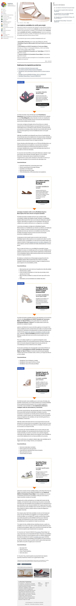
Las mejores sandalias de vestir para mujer (31, 25)
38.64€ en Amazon (42, 480)
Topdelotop (10, 3)
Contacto (40, 585)
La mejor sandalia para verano (41, 378)
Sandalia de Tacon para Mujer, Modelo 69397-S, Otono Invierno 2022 (64, 14)
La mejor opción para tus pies (42, 468)
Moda (19, 564)
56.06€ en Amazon (42, 390)
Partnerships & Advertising (34, 604)
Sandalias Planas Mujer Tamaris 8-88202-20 (63, 21)
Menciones (41, 604)
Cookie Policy (27, 604)
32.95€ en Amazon (43, 307)
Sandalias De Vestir (26, 564)
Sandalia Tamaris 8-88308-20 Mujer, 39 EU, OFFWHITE (64, 18)
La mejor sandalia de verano (42, 187)
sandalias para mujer (39, 537)
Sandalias (38, 532)
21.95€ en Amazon (43, 201)
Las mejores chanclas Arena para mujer (65, 7)
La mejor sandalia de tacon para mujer (42, 295)
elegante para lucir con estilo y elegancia (39, 242)
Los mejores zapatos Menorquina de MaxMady (63, 10)
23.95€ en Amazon (43, 104)
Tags (46, 585)
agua (18, 130)
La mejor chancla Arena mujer (41, 92)
